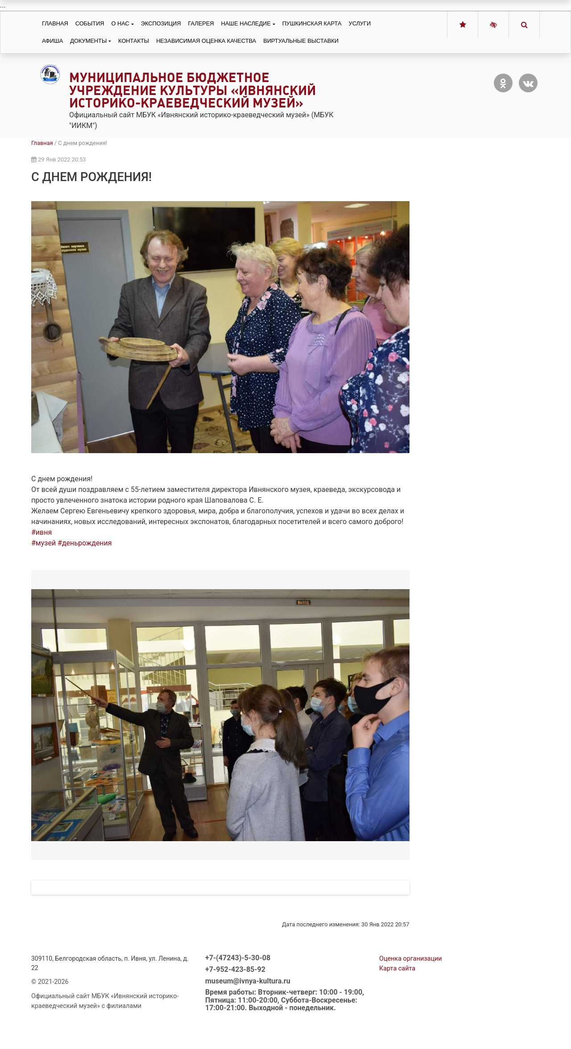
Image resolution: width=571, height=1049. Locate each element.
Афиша (52, 40)
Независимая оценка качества (206, 40)
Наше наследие (246, 23)
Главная (55, 23)
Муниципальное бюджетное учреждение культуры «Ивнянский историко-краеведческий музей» (192, 90)
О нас (120, 23)
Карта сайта (397, 1006)
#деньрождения (85, 543)
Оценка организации (410, 996)
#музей (43, 543)
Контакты (133, 40)
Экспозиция (161, 23)
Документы (88, 40)
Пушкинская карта (312, 23)
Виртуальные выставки (301, 40)
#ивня (41, 532)
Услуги (360, 23)
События (89, 23)
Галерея (201, 23)
